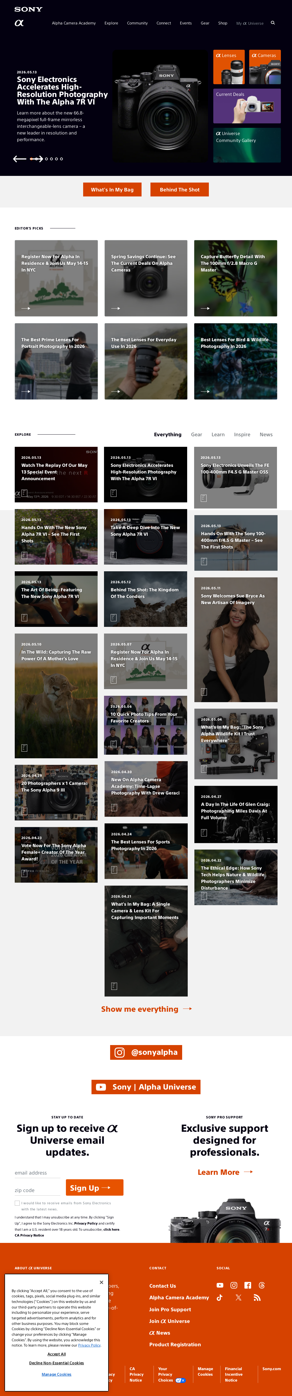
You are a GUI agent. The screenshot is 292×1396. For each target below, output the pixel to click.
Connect (164, 22)
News (159, 1332)
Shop (222, 22)
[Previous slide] (19, 158)
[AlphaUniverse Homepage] (20, 23)
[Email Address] (38, 1172)
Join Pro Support (170, 1309)
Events (186, 22)
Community (137, 22)
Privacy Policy (86, 1223)
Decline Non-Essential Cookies (56, 1374)
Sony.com (272, 1368)
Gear (205, 22)
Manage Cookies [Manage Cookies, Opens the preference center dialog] (56, 1385)
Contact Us (162, 1285)
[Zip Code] (38, 1190)
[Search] (273, 22)
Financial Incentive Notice (233, 1374)
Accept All (57, 1365)
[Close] (101, 1293)
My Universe (250, 23)
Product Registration (175, 1344)
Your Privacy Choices (172, 1374)
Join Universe (169, 1321)
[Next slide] (36, 158)
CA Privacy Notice (29, 1235)
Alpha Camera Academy (74, 22)
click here (111, 1229)
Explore (111, 22)
